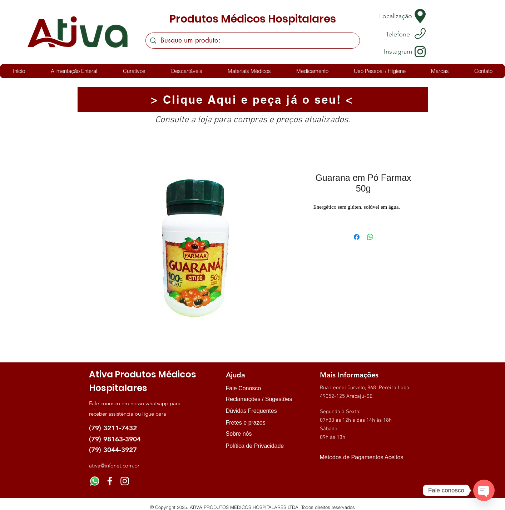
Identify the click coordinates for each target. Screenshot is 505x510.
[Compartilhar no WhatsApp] (370, 237)
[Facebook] (109, 481)
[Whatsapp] (94, 481)
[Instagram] (124, 481)
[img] (327, 470)
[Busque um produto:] (252, 40)
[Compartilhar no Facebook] (356, 237)
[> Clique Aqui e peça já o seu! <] (253, 99)
